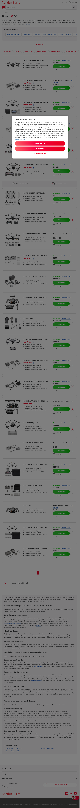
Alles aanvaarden (40, 143)
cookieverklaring (20, 139)
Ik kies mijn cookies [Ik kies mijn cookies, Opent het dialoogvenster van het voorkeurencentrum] (40, 154)
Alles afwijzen (40, 148)
